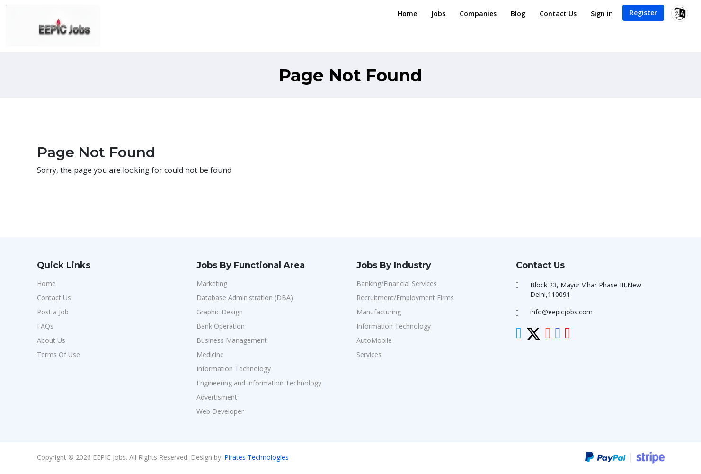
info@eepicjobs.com (561, 311)
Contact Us (558, 13)
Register (643, 12)
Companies (478, 13)
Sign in (602, 13)
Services (369, 354)
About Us (51, 340)
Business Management (231, 340)
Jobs (438, 13)
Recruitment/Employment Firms (405, 297)
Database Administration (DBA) (244, 297)
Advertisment (216, 397)
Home (407, 13)
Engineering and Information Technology (258, 382)
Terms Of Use (58, 354)
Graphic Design (219, 311)
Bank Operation (220, 326)
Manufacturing (378, 311)
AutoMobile (374, 340)
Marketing (211, 283)
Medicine (210, 354)
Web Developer (220, 411)
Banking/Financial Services (396, 283)
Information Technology (233, 368)
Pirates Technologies (256, 457)
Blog (518, 13)
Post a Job (53, 311)
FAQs (45, 326)
